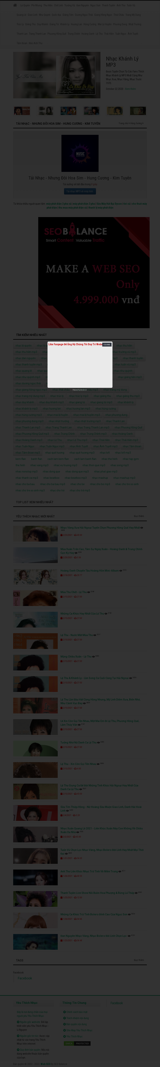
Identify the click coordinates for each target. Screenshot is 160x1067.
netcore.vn (83, 390)
